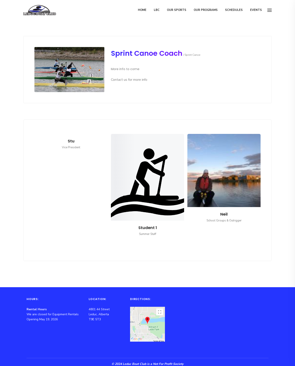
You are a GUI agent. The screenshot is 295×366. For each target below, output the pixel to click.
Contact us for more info (129, 79)
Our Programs (206, 10)
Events (256, 10)
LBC (156, 10)
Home (142, 10)
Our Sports (176, 10)
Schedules (234, 10)
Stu (71, 141)
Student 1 (147, 227)
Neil (224, 214)
